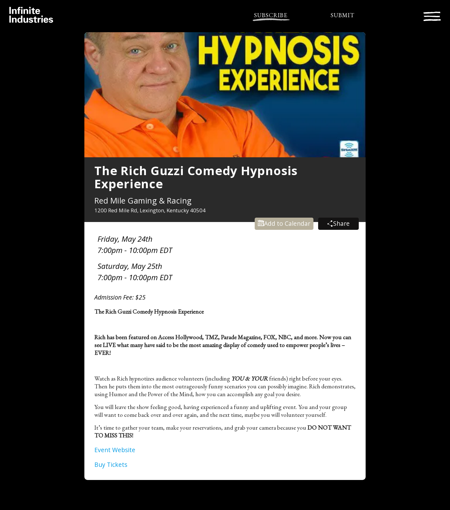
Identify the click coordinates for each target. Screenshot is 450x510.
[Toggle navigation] (432, 15)
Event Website (114, 450)
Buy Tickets (110, 464)
